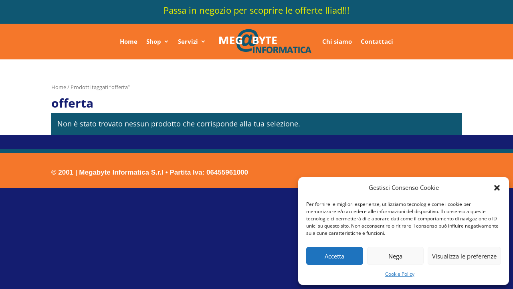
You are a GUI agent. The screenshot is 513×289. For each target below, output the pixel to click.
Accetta (334, 256)
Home (128, 41)
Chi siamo (337, 41)
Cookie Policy (399, 274)
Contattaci (377, 41)
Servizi (188, 41)
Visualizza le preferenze (464, 256)
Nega (395, 256)
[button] (497, 188)
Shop (153, 41)
